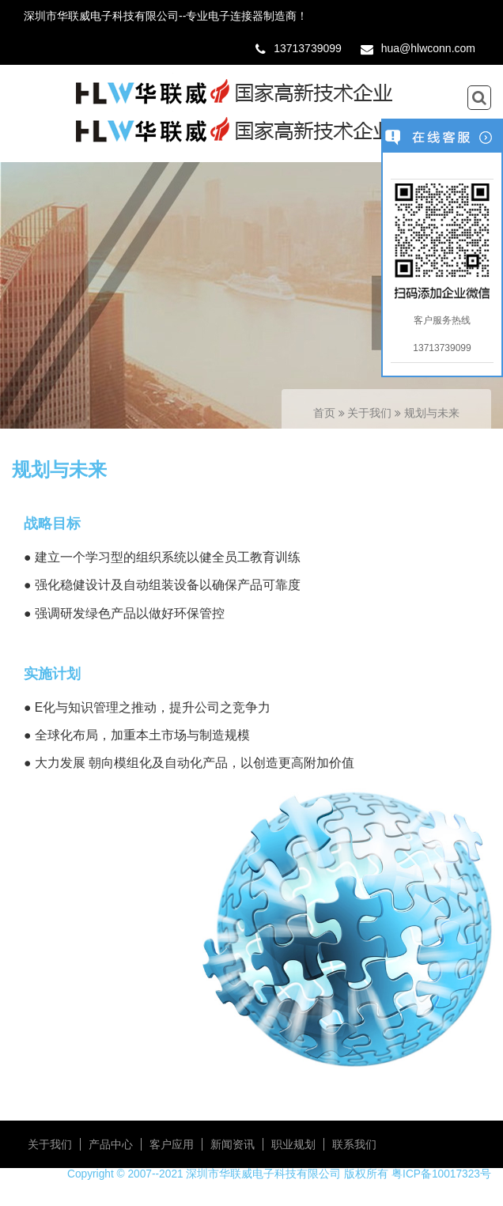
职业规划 (293, 1144)
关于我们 (371, 413)
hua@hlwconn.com (428, 48)
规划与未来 (432, 413)
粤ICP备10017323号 (441, 1174)
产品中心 (111, 1144)
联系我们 (354, 1144)
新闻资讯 (232, 1144)
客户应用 (171, 1144)
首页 (324, 413)
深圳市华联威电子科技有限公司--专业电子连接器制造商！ (166, 15)
